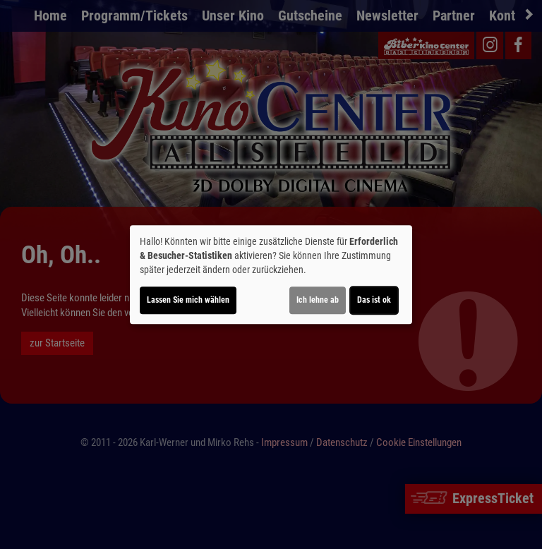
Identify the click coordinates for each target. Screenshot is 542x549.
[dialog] (271, 274)
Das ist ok (374, 300)
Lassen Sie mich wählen (188, 300)
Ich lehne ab (317, 300)
